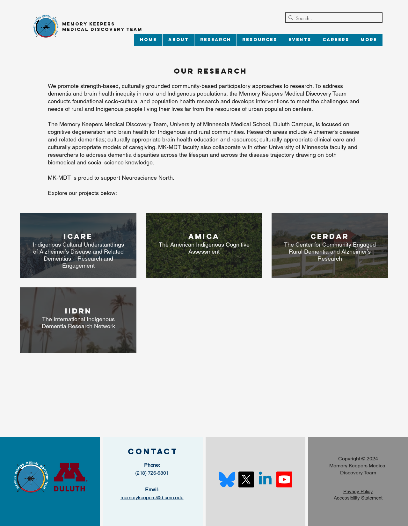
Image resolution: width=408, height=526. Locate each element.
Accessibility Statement (358, 498)
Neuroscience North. (148, 177)
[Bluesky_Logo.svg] (227, 479)
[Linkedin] (265, 479)
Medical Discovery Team (103, 29)
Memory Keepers (88, 24)
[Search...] (332, 19)
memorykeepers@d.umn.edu (152, 497)
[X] (246, 479)
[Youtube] (284, 479)
